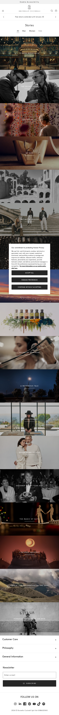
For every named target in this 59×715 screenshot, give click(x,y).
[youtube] (34, 704)
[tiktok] (39, 704)
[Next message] (55, 16)
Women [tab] (32, 31)
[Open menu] (3, 11)
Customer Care (10, 639)
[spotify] (44, 704)
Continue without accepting (29, 287)
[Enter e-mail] (29, 675)
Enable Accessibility (29, 2)
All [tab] (18, 31)
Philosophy (7, 648)
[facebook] (25, 704)
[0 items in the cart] (56, 10)
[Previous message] (3, 16)
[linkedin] (20, 704)
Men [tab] (24, 31)
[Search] (52, 10)
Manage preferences (29, 280)
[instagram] (15, 704)
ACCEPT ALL (29, 273)
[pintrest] (29, 704)
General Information (12, 656)
